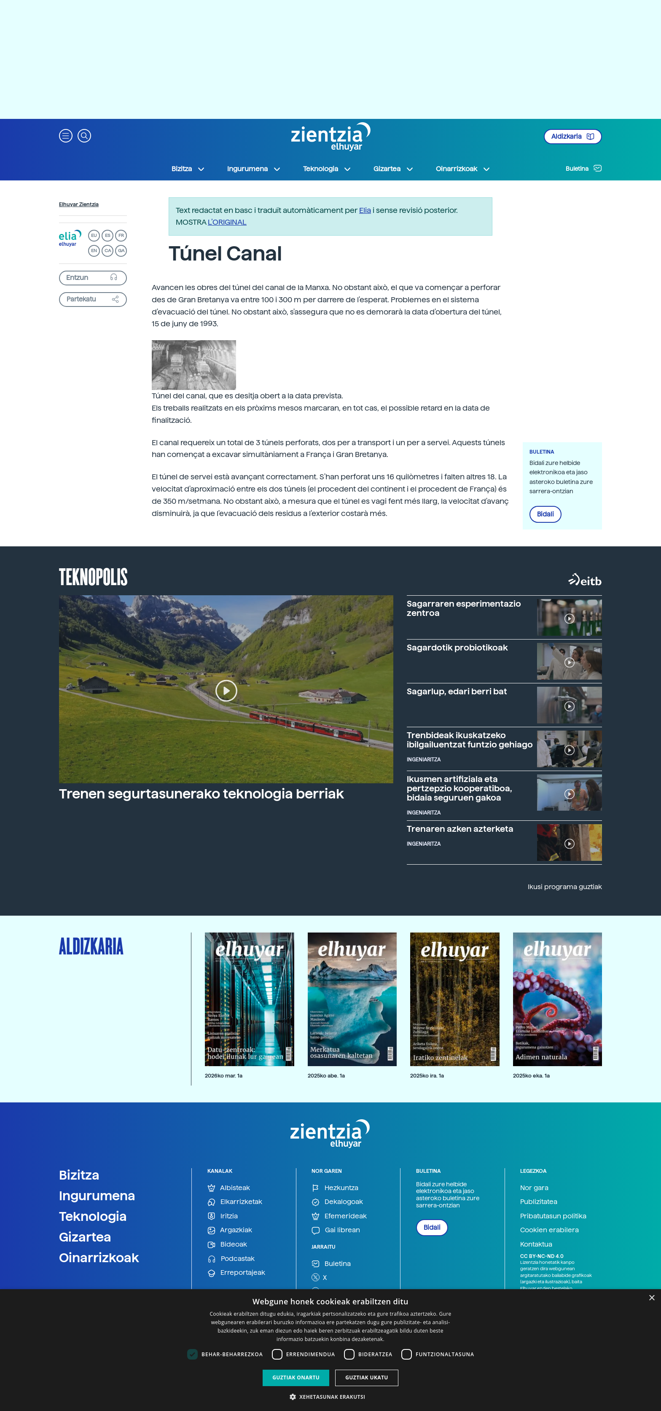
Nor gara (534, 1188)
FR (121, 235)
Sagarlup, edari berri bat (457, 691)
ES (107, 235)
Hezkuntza (335, 1188)
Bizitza (79, 1175)
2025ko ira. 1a (427, 1075)
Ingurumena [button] (254, 169)
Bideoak (227, 1244)
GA (121, 250)
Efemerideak (339, 1216)
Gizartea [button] (393, 169)
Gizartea (85, 1236)
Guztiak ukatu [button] (366, 1377)
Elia (365, 210)
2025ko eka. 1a (531, 1075)
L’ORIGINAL (227, 222)
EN (94, 250)
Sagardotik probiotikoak (457, 647)
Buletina (584, 168)
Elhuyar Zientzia (79, 204)
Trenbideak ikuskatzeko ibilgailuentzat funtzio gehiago (470, 740)
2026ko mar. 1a (223, 1075)
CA (108, 250)
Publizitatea (538, 1202)
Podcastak (231, 1259)
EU (94, 235)
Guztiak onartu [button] (296, 1377)
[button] (66, 135)
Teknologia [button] (327, 169)
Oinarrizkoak (99, 1257)
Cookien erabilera (549, 1230)
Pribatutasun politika (553, 1216)
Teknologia (93, 1216)
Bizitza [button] (188, 169)
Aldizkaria (572, 136)
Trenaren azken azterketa (460, 829)
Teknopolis (93, 576)
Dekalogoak (337, 1202)
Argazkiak (229, 1230)
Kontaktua (536, 1244)
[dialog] (330, 1350)
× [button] (651, 1298)
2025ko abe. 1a (326, 1075)
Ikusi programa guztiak (565, 887)
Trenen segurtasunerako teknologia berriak (201, 794)
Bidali (545, 514)
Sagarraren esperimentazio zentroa (464, 608)
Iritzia (222, 1216)
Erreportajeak (236, 1273)
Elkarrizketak (234, 1202)
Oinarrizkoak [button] (463, 169)
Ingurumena (97, 1195)
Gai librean (336, 1230)
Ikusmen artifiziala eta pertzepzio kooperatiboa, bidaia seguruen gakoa (459, 788)
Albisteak (228, 1188)
